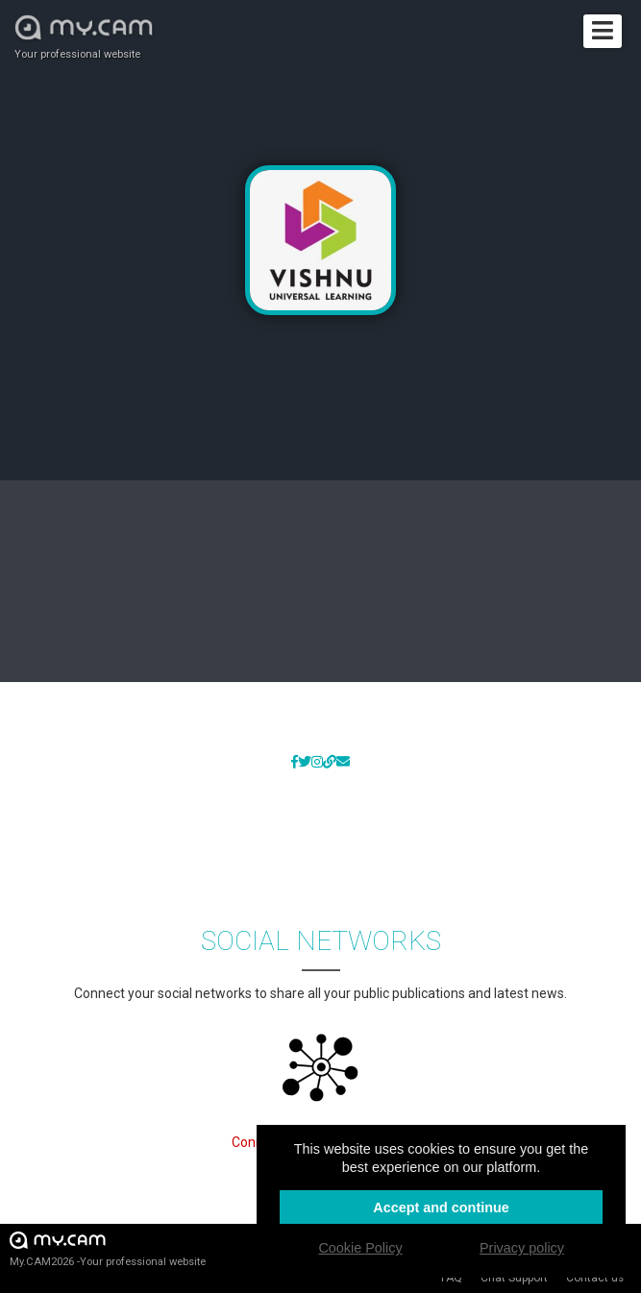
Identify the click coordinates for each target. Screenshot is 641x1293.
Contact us (595, 1277)
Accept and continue (441, 1207)
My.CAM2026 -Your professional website (108, 1248)
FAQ (451, 1277)
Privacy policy (522, 1248)
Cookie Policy (360, 1248)
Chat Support (514, 1277)
